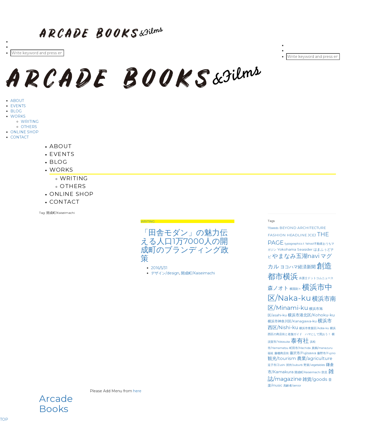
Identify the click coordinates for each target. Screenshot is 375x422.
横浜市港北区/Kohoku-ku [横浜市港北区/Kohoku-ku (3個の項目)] (311, 314)
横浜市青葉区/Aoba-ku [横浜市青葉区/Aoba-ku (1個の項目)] (314, 328)
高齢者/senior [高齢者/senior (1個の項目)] (292, 385)
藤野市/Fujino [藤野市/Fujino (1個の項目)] (326, 353)
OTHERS (29, 126)
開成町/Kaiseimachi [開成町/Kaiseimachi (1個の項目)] (308, 372)
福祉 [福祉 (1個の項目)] (270, 353)
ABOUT (17, 100)
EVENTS (18, 106)
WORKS (18, 116)
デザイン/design (165, 273)
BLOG (16, 111)
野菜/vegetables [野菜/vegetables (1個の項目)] (314, 365)
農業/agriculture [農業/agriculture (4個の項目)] (314, 358)
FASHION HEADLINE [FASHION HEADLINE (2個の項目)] (287, 235)
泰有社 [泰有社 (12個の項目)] (300, 340)
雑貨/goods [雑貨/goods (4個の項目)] (315, 379)
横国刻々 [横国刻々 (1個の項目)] (295, 289)
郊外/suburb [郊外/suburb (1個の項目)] (294, 365)
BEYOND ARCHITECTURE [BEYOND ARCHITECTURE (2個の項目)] (302, 228)
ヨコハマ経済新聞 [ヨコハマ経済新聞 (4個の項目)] (298, 266)
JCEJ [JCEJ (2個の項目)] (312, 235)
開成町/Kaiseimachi (198, 273)
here (137, 391)
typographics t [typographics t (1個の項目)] (294, 243)
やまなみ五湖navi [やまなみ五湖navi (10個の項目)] (296, 256)
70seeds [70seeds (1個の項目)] (273, 228)
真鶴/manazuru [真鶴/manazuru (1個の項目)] (322, 348)
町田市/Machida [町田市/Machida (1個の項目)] (300, 348)
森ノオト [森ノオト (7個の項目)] (278, 288)
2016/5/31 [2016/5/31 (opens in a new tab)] (159, 268)
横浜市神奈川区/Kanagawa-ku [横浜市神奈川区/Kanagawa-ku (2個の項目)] (292, 321)
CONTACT (19, 137)
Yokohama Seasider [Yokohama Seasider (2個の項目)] (294, 249)
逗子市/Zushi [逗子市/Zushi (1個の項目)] (276, 365)
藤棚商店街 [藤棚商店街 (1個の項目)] (281, 353)
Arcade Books (56, 404)
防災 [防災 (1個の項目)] (324, 372)
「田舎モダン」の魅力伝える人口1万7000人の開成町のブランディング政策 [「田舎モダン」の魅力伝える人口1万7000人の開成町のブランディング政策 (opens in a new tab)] (185, 245)
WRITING (30, 121)
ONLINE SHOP (24, 132)
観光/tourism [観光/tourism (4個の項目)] (282, 358)
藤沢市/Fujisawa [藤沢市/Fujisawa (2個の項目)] (303, 353)
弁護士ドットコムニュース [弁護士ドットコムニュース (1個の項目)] (316, 278)
